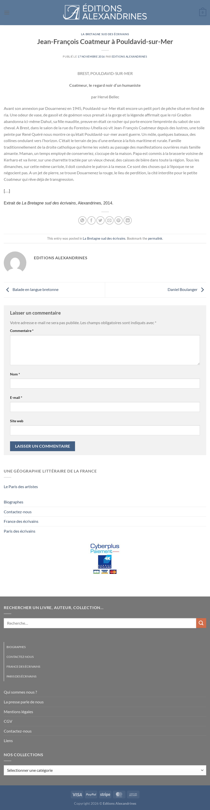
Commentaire (22, 330)
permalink (155, 238)
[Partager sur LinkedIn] (127, 220)
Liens (8, 740)
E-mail (16, 397)
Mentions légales (18, 711)
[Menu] (7, 12)
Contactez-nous (18, 511)
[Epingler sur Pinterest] (118, 220)
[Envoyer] (201, 623)
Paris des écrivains (19, 531)
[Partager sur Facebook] (91, 220)
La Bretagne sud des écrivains (105, 34)
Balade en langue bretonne (31, 289)
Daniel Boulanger (187, 289)
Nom (15, 374)
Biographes (13, 501)
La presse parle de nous (24, 701)
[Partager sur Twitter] (100, 220)
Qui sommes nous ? (20, 692)
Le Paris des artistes (21, 486)
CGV (8, 721)
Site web (16, 421)
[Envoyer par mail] (109, 220)
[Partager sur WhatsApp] (82, 220)
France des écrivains (21, 521)
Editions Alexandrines (129, 56)
